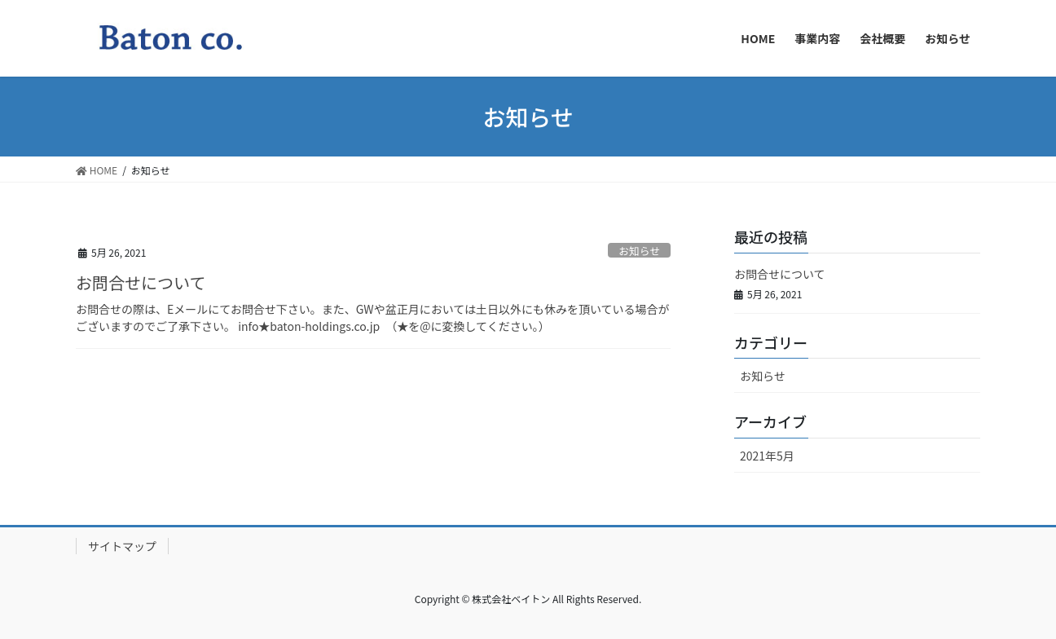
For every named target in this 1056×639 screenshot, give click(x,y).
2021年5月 (767, 455)
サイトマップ (122, 546)
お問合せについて (140, 282)
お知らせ (639, 250)
